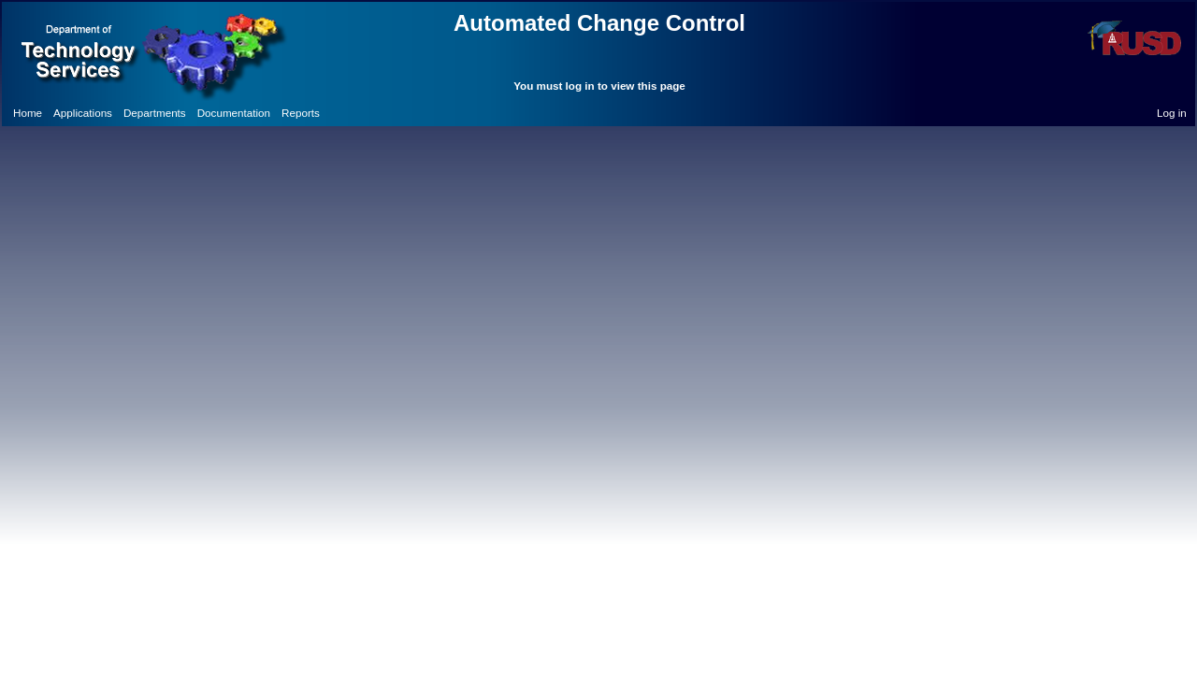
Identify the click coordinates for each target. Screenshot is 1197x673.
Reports (300, 113)
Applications (82, 113)
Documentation (233, 113)
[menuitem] (27, 113)
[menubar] (166, 113)
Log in (1172, 113)
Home (27, 113)
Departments (154, 113)
